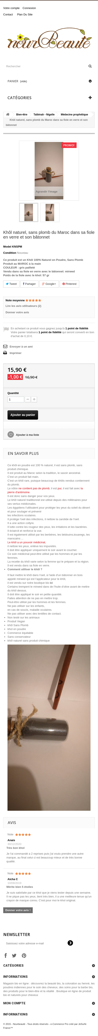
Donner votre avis (17, 312)
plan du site (25, 14)
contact (8, 14)
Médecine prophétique (74, 114)
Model (7, 246)
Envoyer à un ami (21, 346)
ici (51, 582)
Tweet (11, 283)
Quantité (13, 393)
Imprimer (16, 353)
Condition (9, 252)
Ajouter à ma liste (27, 434)
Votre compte (11, 8)
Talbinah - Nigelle (44, 114)
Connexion (29, 8)
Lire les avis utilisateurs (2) (23, 306)
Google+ (49, 283)
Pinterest (69, 283)
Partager (29, 283)
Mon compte (14, 1003)
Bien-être (21, 114)
